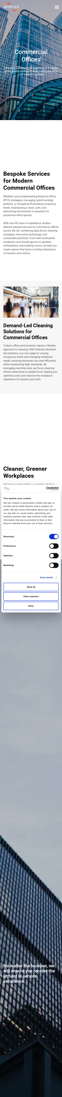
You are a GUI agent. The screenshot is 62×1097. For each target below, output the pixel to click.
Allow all (31, 587)
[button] (56, 6)
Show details (46, 577)
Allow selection (31, 596)
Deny (31, 606)
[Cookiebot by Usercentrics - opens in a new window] (44, 488)
